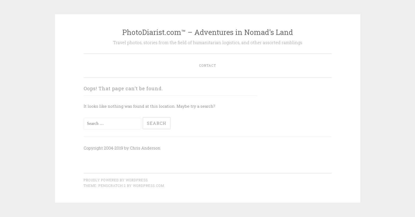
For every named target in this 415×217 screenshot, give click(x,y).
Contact (207, 65)
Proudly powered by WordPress (116, 180)
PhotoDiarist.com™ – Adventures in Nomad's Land (207, 32)
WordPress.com (148, 185)
